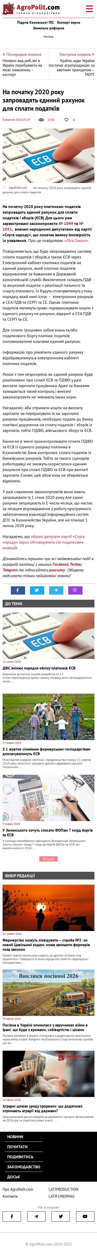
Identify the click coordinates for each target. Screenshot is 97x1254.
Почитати (17, 1146)
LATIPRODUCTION (63, 1189)
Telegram (10, 569)
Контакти (10, 1196)
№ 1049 (66, 223)
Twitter (75, 564)
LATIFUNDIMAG (61, 1196)
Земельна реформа (48, 28)
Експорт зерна (68, 22)
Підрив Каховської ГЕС (35, 22)
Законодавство (23, 1166)
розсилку (57, 569)
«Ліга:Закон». (76, 240)
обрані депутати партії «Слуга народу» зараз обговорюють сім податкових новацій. (44, 542)
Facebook (60, 564)
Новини (15, 1136)
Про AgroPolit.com (18, 1189)
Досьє (13, 1176)
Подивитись (20, 1156)
